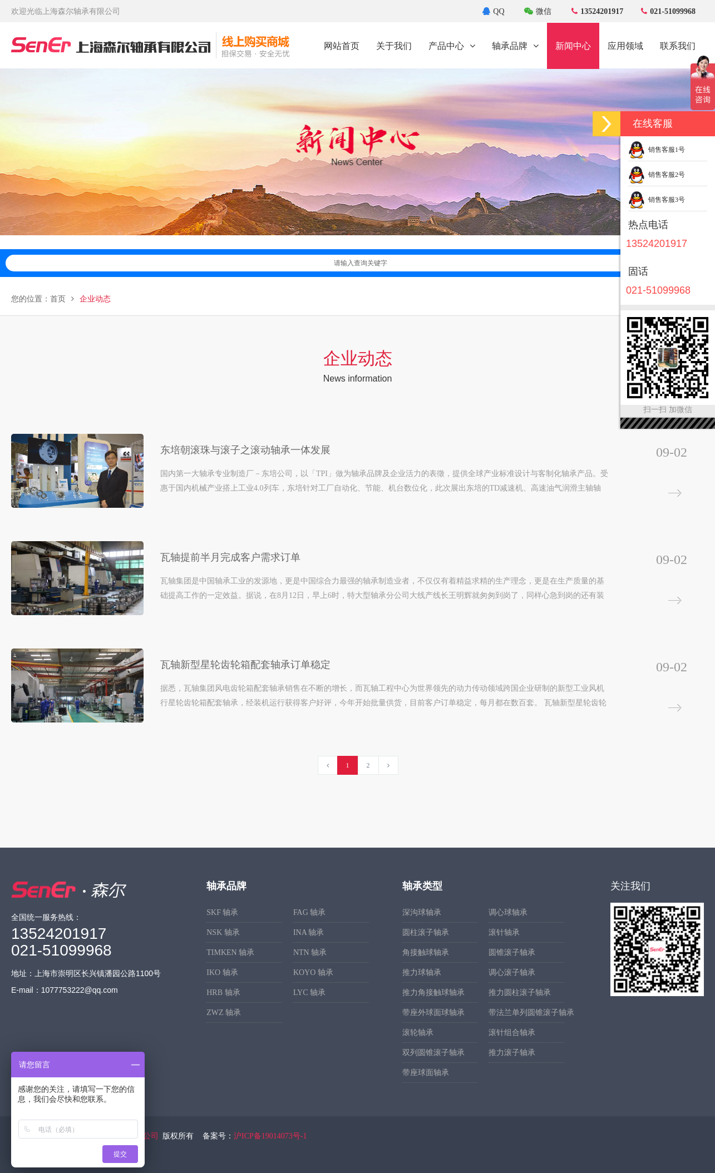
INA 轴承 (308, 932)
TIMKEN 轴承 (230, 952)
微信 (537, 11)
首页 (58, 299)
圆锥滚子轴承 (512, 952)
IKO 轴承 (222, 972)
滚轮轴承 (417, 1032)
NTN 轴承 (310, 952)
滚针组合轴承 (512, 1032)
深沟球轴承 (421, 912)
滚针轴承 (504, 932)
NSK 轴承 (223, 932)
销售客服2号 (656, 175)
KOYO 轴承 (313, 972)
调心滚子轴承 (512, 972)
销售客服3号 (656, 200)
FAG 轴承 (309, 912)
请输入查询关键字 (516, 263)
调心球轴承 (508, 912)
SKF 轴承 (222, 912)
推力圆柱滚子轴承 (520, 992)
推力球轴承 (421, 972)
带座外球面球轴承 (433, 1012)
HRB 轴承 (223, 992)
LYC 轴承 (309, 992)
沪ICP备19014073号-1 (270, 1136)
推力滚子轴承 (512, 1052)
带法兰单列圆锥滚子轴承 (526, 1012)
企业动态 (95, 299)
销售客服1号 (656, 150)
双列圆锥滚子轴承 (433, 1052)
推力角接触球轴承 (433, 992)
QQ (493, 11)
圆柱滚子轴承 (425, 932)
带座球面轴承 (425, 1072)
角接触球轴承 (425, 952)
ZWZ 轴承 (223, 1012)
